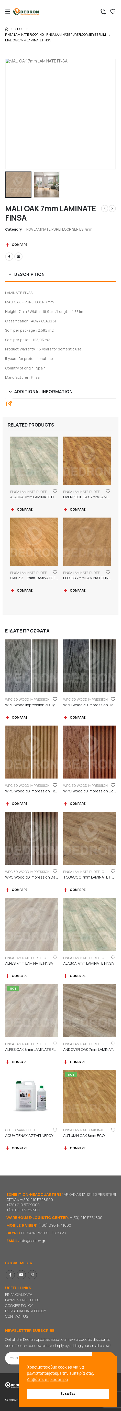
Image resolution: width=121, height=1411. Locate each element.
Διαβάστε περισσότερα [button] (47, 1379)
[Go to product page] (34, 461)
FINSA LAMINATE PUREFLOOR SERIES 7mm (58, 229)
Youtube (21, 1274)
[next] (112, 208)
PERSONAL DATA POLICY (25, 1311)
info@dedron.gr (32, 1240)
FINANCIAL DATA (18, 1294)
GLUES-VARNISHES (20, 1130)
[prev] (104, 208)
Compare (19, 244)
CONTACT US (16, 1316)
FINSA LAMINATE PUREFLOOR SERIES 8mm (38, 1044)
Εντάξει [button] (67, 1393)
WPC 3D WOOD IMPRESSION (27, 699)
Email (18, 256)
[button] (9, 11)
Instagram (32, 1274)
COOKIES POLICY (19, 1305)
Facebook (9, 256)
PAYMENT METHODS (22, 1300)
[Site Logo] (26, 11)
